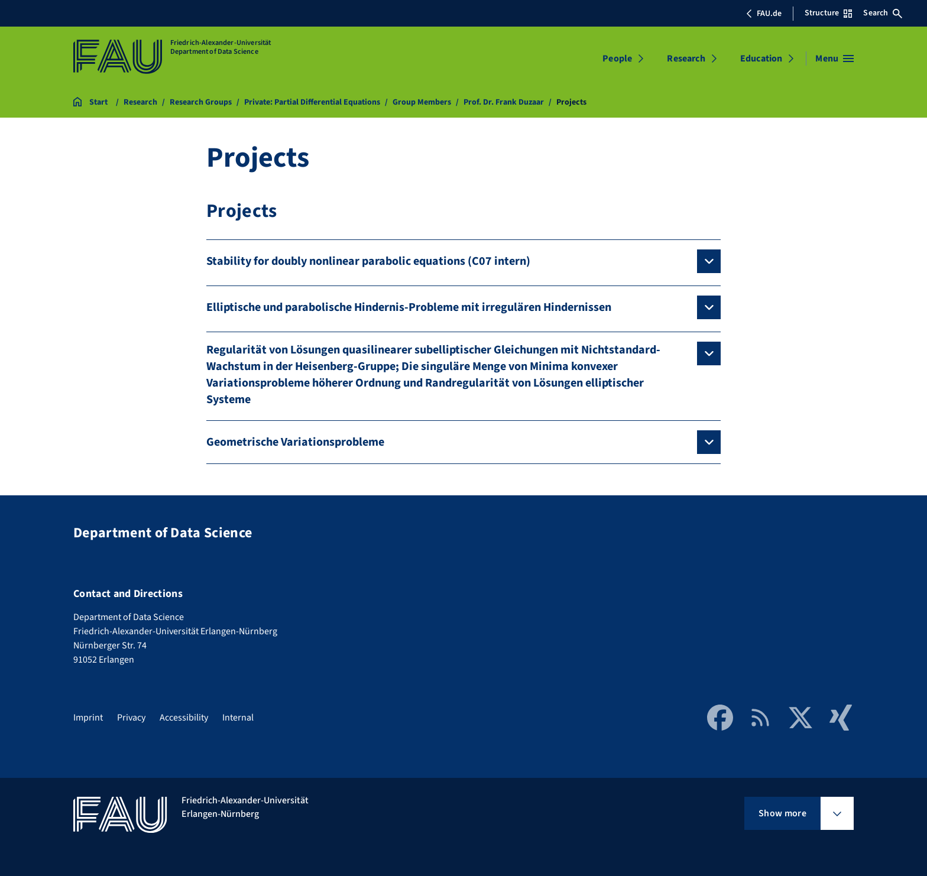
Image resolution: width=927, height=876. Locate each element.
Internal (238, 717)
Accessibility (184, 717)
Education (761, 58)
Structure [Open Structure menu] (828, 13)
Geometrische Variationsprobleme (295, 442)
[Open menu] (834, 59)
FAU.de (764, 14)
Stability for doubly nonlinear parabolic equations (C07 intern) (368, 261)
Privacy (131, 717)
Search (882, 13)
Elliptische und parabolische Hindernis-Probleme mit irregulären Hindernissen (408, 307)
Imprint (88, 717)
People (617, 58)
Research (686, 58)
